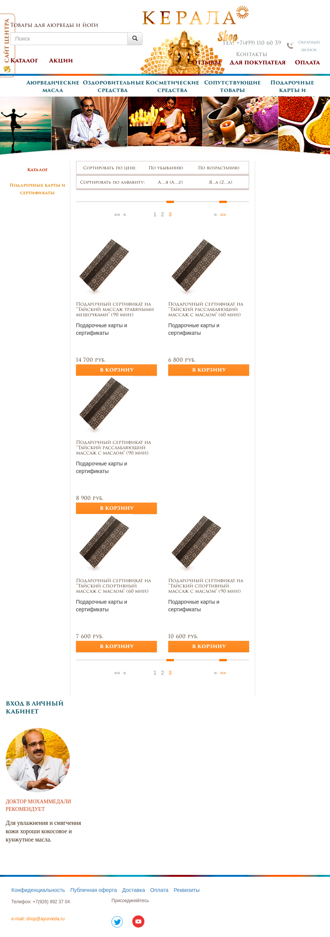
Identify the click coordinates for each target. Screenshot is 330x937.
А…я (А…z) (173, 183)
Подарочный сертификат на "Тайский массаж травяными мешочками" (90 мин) (115, 309)
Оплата (307, 63)
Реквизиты (187, 890)
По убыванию (169, 168)
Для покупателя (258, 63)
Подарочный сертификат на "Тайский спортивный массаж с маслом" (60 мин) (113, 586)
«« (117, 214)
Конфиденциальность (38, 890)
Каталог (24, 61)
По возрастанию (222, 168)
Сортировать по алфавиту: (112, 183)
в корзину (116, 370)
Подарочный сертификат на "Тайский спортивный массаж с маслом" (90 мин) (205, 586)
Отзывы (206, 63)
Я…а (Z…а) (224, 183)
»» (223, 214)
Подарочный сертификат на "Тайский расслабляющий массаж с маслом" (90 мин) (113, 448)
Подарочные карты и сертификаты (292, 90)
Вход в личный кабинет (35, 708)
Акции (61, 61)
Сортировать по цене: (109, 168)
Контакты (251, 55)
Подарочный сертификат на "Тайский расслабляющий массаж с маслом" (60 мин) (205, 309)
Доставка (133, 890)
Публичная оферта (93, 890)
